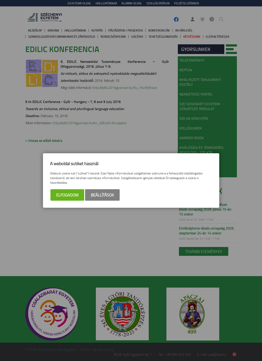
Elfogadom (67, 195)
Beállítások (102, 195)
